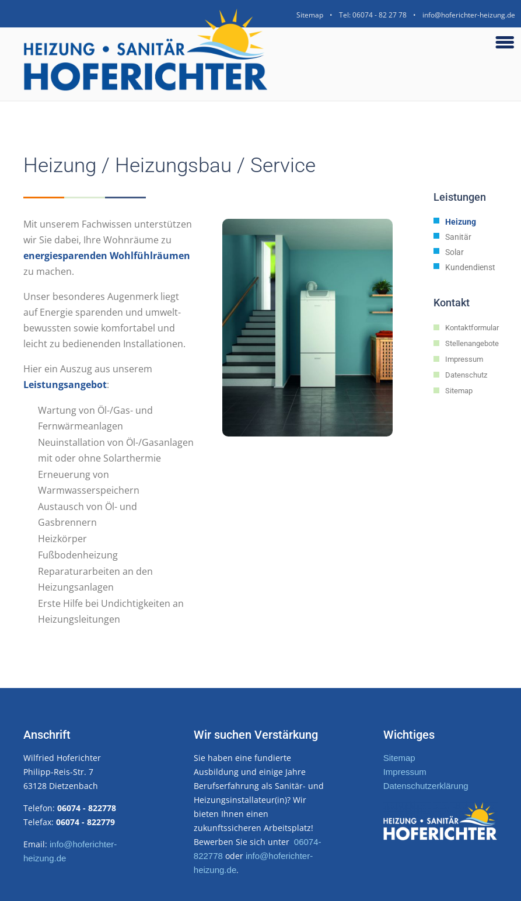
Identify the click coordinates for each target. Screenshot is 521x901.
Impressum (404, 772)
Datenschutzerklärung (425, 786)
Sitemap (309, 15)
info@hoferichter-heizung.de (468, 15)
